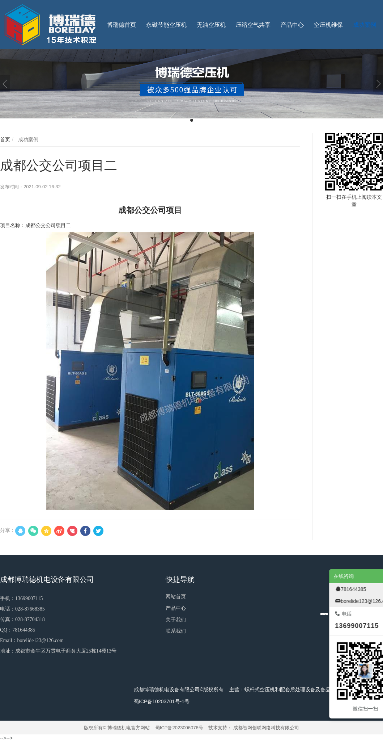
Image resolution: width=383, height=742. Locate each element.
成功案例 (27, 139)
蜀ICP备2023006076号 (179, 727)
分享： (7, 530)
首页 (5, 139)
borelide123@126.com (40, 640)
